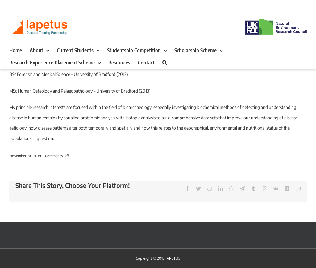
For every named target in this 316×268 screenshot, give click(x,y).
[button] (164, 62)
